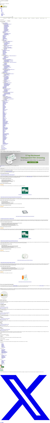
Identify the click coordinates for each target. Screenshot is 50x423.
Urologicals (9, 18)
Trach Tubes (5, 68)
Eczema (4, 131)
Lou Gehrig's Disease (5, 137)
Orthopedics (20, 18)
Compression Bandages (5, 23)
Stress (3, 117)
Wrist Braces (5, 79)
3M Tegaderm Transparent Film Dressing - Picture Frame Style (25, 194)
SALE (46, 18)
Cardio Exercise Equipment (7, 84)
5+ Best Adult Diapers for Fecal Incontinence (5, 318)
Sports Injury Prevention (5, 102)
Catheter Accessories (5, 41)
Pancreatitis (4, 142)
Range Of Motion (5, 134)
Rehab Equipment (6, 83)
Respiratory (16, 18)
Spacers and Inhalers (5, 64)
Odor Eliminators (4, 35)
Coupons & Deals (3, 360)
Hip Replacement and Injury (6, 123)
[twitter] (25, 422)
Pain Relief (4, 95)
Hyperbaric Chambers (6, 61)
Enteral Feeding (25, 18)
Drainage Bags (4, 40)
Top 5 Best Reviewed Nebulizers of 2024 (4, 324)
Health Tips (3, 361)
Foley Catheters (5, 44)
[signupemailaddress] (3, 335)
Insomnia (4, 108)
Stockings (5, 75)
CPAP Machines (6, 71)
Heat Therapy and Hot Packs (7, 93)
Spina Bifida (4, 116)
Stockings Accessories (6, 74)
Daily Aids (29, 18)
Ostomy (12, 18)
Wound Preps (4, 32)
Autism (3, 111)
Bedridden (4, 120)
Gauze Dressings (6, 30)
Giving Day (3, 355)
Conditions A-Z (3, 100)
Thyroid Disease (4, 136)
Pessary (5, 46)
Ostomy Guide (4, 53)
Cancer (3, 140)
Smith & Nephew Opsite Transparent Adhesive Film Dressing (8, 262)
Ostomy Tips (4, 51)
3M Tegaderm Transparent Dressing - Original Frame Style (7, 218)
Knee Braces (5, 80)
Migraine (4, 112)
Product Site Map (3, 347)
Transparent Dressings (6, 26)
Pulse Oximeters (4, 58)
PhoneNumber (7, 339)
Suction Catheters (6, 67)
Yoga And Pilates (6, 90)
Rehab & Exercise (5, 82)
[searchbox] (3, 17)
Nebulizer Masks (6, 57)
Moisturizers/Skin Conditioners (7, 33)
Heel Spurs (4, 101)
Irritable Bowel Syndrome (5, 143)
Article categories (2, 21)
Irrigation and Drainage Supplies (6, 50)
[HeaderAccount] (3, 14)
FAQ (2, 363)
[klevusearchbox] (12, 17)
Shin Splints (4, 115)
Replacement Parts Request (4, 352)
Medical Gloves (4, 31)
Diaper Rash (4, 107)
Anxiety (4, 132)
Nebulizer (5, 56)
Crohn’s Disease (4, 103)
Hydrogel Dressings (6, 24)
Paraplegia (4, 113)
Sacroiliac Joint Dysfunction (6, 133)
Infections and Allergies (5, 128)
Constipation (4, 125)
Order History (3, 350)
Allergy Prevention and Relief (6, 62)
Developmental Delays (5, 122)
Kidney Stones (5, 48)
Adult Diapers (2, 317)
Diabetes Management (5, 109)
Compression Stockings (5, 73)
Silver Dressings (6, 28)
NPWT (3, 39)
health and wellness (15, 285)
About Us (3, 343)
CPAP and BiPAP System (6, 69)
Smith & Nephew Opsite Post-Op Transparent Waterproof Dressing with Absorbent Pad (25, 216)
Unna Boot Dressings (6, 29)
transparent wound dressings (9, 171)
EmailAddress (7, 335)
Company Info (1, 342)
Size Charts (3, 362)
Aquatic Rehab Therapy (5, 91)
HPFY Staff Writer (3, 308)
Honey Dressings (6, 27)
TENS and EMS (6, 81)
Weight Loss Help (5, 129)
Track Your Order (3, 349)
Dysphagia (4, 124)
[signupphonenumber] (3, 339)
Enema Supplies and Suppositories (7, 47)
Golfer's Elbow (4, 139)
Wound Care (5, 18)
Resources (1, 359)
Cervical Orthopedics (6, 78)
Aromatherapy (4, 94)
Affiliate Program (3, 357)
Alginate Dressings (6, 25)
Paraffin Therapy (4, 87)
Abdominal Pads (4, 36)
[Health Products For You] (25, 6)
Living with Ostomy (5, 52)
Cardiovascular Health (5, 127)
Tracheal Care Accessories (7, 66)
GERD (3, 141)
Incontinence (33, 18)
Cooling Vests (5, 99)
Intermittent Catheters (6, 43)
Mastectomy (37, 18)
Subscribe (1, 336)
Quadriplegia (4, 114)
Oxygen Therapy (5, 59)
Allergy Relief (5, 63)
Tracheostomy (4, 65)
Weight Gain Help (5, 118)
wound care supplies (41, 285)
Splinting (4, 96)
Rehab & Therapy (42, 18)
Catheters (4, 42)
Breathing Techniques (5, 72)
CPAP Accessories (6, 70)
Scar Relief (4, 37)
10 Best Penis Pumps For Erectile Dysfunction (5, 329)
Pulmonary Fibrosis (5, 135)
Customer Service (2, 348)
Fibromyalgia (4, 119)
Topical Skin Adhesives (6, 34)
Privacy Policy (3, 346)
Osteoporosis (4, 130)
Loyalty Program (3, 356)
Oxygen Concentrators (6, 60)
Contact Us (3, 13)
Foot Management (6, 76)
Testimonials (3, 345)
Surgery (3, 126)
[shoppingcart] (26, 15)
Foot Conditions (4, 110)
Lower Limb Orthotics (6, 77)
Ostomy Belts (4, 54)
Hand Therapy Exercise (6, 85)
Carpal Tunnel (4, 106)
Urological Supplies (5, 45)
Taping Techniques (5, 97)
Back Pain (4, 105)
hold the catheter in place (29, 176)
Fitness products (5, 88)
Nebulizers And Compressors (6, 55)
